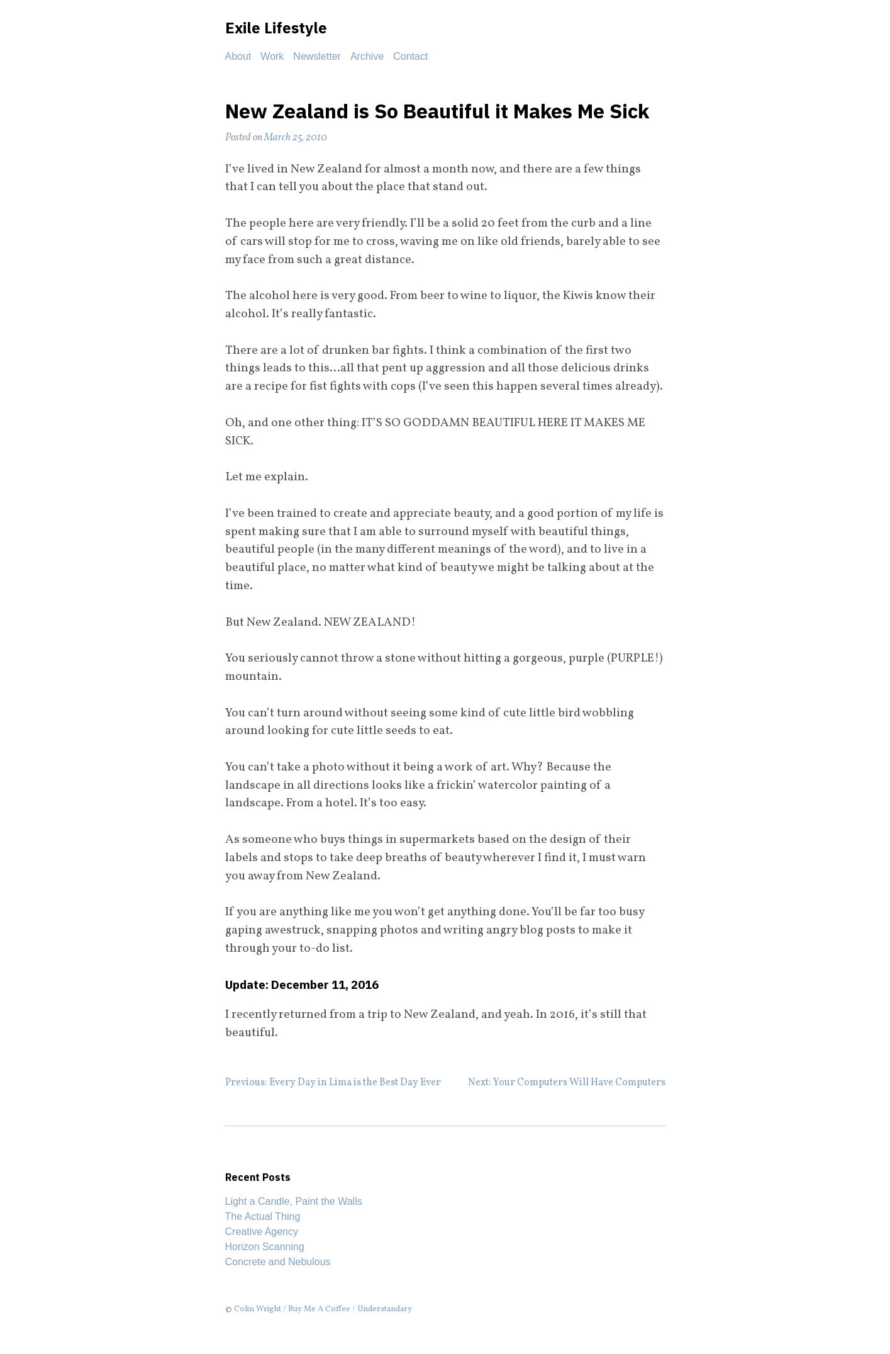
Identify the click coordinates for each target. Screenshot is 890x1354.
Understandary (384, 1309)
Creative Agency (262, 1231)
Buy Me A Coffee (319, 1309)
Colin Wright (257, 1309)
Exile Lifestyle (276, 28)
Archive (367, 56)
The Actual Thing (263, 1216)
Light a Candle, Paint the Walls (293, 1201)
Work (272, 56)
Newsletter (317, 56)
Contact (410, 56)
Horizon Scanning (264, 1246)
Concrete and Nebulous (278, 1261)
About (238, 56)
